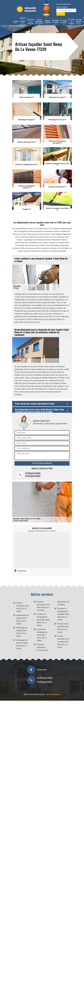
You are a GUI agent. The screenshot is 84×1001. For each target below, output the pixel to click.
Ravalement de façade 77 (55, 22)
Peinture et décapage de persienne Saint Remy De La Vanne (43, 619)
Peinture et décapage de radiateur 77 (22, 22)
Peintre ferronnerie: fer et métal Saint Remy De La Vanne (63, 641)
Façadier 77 (15, 22)
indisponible (30, 7)
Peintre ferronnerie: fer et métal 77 (39, 22)
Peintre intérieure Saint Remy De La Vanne (22, 607)
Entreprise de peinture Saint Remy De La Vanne (63, 628)
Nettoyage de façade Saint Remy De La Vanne (21, 632)
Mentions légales (53, 694)
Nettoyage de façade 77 (63, 22)
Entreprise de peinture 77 (30, 22)
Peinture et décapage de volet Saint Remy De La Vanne (42, 635)
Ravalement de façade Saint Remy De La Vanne (22, 619)
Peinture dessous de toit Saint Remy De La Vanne (43, 606)
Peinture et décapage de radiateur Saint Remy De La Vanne (63, 614)
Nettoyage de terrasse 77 (71, 22)
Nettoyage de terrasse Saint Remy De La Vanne (22, 644)
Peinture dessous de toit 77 (79, 22)
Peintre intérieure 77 (47, 22)
